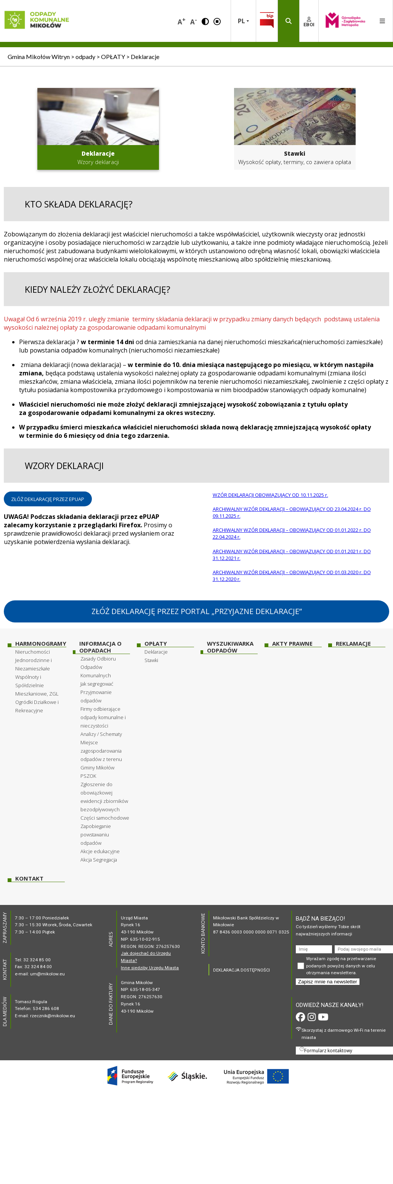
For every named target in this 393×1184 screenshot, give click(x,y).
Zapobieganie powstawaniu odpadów (95, 834)
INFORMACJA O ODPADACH (100, 647)
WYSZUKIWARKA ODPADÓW (230, 647)
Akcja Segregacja (98, 859)
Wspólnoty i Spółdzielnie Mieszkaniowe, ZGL (37, 685)
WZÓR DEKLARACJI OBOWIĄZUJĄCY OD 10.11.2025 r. (270, 494)
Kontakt (29, 878)
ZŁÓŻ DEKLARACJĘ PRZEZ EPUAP (47, 499)
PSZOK (88, 775)
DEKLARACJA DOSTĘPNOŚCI (241, 970)
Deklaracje (156, 651)
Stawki (151, 660)
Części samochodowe (104, 817)
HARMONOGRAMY (40, 643)
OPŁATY (155, 643)
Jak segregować (96, 683)
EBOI (308, 22)
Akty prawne (292, 643)
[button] (205, 21)
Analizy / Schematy (101, 734)
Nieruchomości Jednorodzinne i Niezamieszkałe (33, 660)
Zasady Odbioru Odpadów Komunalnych (98, 667)
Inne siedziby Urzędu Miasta (150, 967)
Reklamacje (353, 643)
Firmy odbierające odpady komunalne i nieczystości (103, 717)
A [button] (182, 21)
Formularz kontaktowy (326, 1050)
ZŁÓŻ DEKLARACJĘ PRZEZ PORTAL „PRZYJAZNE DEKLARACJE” (196, 611)
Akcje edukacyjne (100, 851)
